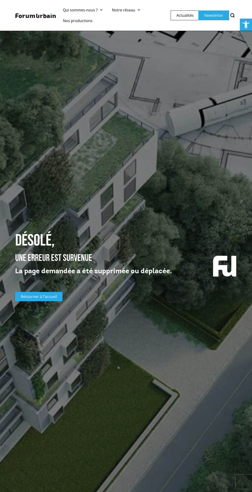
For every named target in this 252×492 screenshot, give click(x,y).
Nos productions (78, 20)
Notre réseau (126, 10)
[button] (246, 25)
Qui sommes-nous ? (83, 10)
